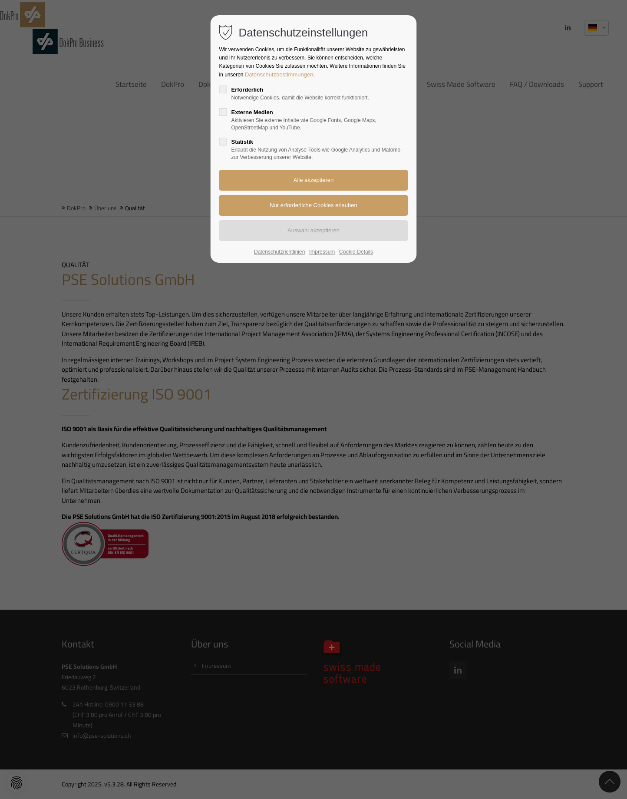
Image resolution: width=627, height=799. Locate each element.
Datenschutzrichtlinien (279, 252)
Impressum (322, 252)
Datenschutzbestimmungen (279, 74)
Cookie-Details (356, 252)
